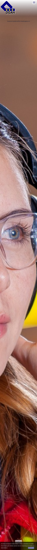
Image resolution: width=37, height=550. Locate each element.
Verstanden (31, 548)
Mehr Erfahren (4, 547)
